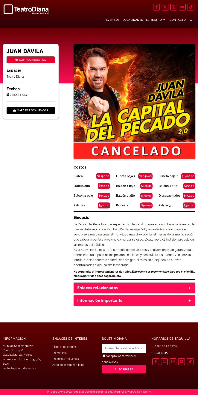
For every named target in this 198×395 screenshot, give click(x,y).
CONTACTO (178, 20)
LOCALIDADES (132, 20)
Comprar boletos (30, 59)
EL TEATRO (155, 20)
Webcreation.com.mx (139, 391)
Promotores (59, 352)
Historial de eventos (64, 346)
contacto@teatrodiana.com (19, 368)
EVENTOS (112, 20)
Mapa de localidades (30, 110)
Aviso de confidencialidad (68, 364)
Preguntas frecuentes (65, 358)
